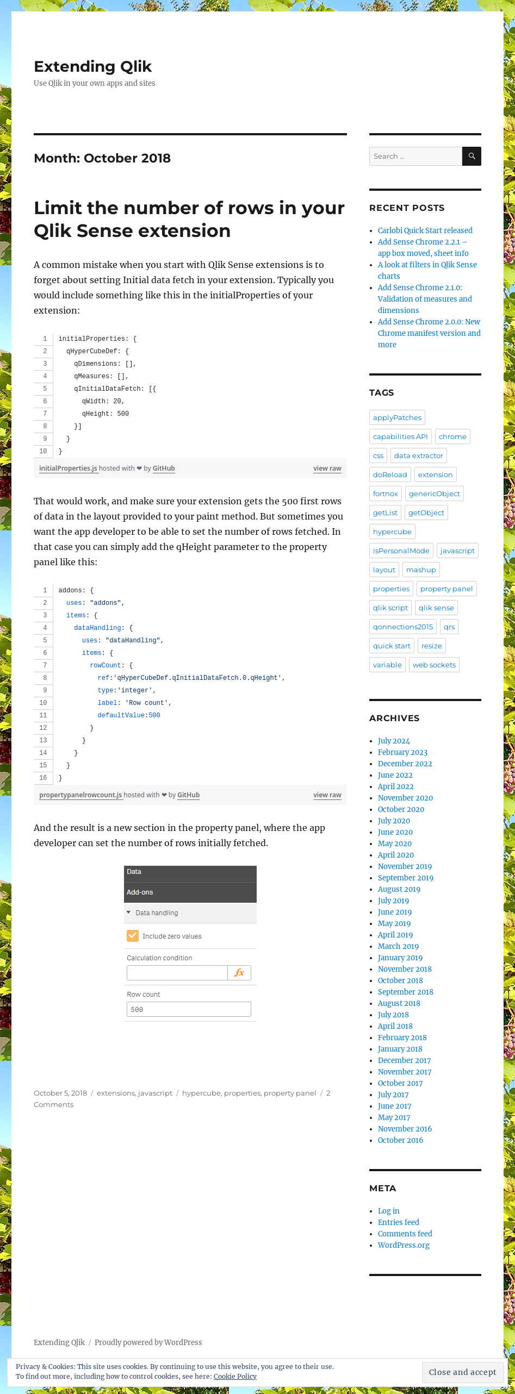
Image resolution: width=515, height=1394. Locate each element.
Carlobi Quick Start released (425, 230)
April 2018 (395, 1026)
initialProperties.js (69, 468)
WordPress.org (404, 1245)
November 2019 (405, 866)
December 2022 (405, 763)
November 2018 (405, 969)
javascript (155, 1093)
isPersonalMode (401, 550)
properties (242, 1093)
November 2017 (405, 1072)
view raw (327, 468)
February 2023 (402, 752)
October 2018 (400, 980)
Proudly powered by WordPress (148, 1342)
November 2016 (405, 1129)
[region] (190, 395)
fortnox (385, 493)
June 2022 (395, 775)
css (378, 455)
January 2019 (400, 957)
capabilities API (400, 436)
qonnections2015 (403, 626)
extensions (116, 1093)
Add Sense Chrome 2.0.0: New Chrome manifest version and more (429, 333)
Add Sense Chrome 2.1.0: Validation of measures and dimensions (425, 299)
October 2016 (401, 1140)
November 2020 (405, 798)
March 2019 (398, 946)
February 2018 (402, 1037)
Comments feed (405, 1234)
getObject (426, 512)
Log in (389, 1211)
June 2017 (395, 1106)
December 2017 (404, 1060)
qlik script (390, 607)
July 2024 (394, 741)
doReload (390, 474)
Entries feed (398, 1222)
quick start (392, 645)
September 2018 (405, 992)
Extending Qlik (93, 66)
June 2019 (395, 912)
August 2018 (399, 1003)
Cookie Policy (235, 1376)
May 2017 (394, 1117)
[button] (190, 954)
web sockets (434, 664)
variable (387, 664)
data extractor (418, 455)
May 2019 (394, 923)
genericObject (434, 493)
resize (431, 645)
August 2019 (399, 889)
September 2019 (406, 878)
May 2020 (395, 843)
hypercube (201, 1093)
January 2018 (400, 1049)
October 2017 (400, 1083)
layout (384, 569)
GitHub (164, 468)
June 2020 (395, 832)
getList (385, 512)
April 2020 (396, 855)
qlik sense (436, 607)
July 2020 (394, 821)
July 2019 (393, 900)
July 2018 (393, 1015)
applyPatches (397, 417)
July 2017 (393, 1094)
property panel (290, 1093)
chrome (453, 436)
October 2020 (401, 809)
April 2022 (396, 786)
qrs (449, 626)
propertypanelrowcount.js (81, 794)
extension (435, 474)
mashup (421, 569)
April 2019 (395, 935)
